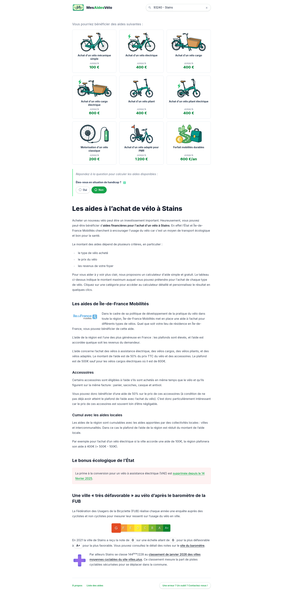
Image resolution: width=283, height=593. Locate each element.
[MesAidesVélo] (92, 8)
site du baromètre (192, 545)
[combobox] (181, 7)
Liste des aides (95, 585)
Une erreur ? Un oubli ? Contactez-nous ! (185, 585)
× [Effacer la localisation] (206, 7)
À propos (77, 585)
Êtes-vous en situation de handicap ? (98, 182)
